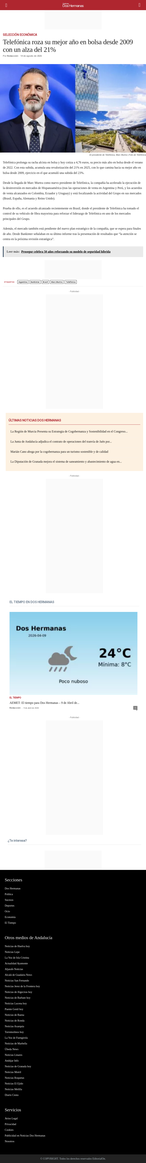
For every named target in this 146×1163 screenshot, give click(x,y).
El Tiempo (15, 697)
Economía (10, 917)
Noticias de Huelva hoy (17, 946)
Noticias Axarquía (14, 1026)
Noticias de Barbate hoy (17, 997)
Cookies (9, 1129)
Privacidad (10, 1124)
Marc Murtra (56, 282)
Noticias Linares (13, 1055)
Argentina (22, 282)
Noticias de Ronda (14, 1020)
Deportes (9, 905)
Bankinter (35, 282)
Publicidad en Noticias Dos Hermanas (25, 1135)
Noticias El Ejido (14, 1083)
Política (9, 894)
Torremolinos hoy (14, 1032)
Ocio (7, 911)
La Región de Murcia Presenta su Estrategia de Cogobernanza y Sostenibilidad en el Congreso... (69, 431)
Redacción (12, 56)
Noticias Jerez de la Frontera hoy (22, 986)
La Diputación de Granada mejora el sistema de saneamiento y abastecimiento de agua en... (66, 461)
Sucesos (9, 900)
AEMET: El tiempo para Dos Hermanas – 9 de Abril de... (44, 702)
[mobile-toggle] (8, 5)
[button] (140, 5)
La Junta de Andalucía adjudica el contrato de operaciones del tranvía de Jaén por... (61, 441)
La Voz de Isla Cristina (17, 957)
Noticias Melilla (13, 1089)
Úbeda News (11, 1049)
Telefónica (71, 282)
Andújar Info (12, 1060)
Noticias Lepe (12, 952)
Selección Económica (20, 35)
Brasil (45, 282)
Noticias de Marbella (16, 1043)
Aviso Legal (11, 1118)
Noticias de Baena (14, 1015)
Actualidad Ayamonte (16, 963)
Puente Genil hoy (14, 1009)
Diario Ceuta (11, 1095)
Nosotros (9, 1141)
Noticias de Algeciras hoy (18, 992)
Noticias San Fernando (17, 980)
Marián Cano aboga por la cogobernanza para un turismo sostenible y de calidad (59, 451)
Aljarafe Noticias (14, 969)
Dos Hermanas (13, 888)
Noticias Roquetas (14, 1077)
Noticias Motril (13, 1072)
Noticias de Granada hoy (18, 1066)
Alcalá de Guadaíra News (18, 974)
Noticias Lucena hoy (16, 1003)
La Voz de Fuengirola (16, 1037)
